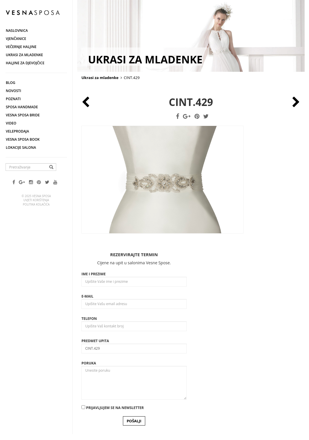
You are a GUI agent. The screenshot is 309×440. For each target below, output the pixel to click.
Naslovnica (17, 30)
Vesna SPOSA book (23, 139)
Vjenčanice (16, 38)
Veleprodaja (17, 131)
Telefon (89, 318)
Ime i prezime (93, 274)
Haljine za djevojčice (25, 62)
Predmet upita (95, 340)
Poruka (88, 363)
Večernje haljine (21, 46)
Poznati (13, 98)
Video (11, 123)
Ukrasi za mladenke (24, 54)
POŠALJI (134, 421)
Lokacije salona (21, 147)
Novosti (13, 90)
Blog (10, 82)
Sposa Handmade (22, 106)
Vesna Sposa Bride (23, 115)
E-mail (87, 296)
